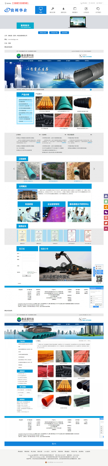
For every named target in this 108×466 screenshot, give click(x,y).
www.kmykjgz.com (13, 39)
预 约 (54, 444)
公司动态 (86, 10)
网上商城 (33, 451)
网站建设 (85, 3)
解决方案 (52, 10)
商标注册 (39, 451)
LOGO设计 (47, 451)
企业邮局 (87, 451)
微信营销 (64, 32)
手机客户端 (54, 32)
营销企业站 (43, 32)
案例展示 (75, 10)
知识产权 (53, 451)
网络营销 (27, 451)
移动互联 (93, 3)
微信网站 (81, 451)
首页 (40, 10)
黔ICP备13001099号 (60, 455)
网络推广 (100, 3)
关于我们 (98, 10)
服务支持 (63, 10)
